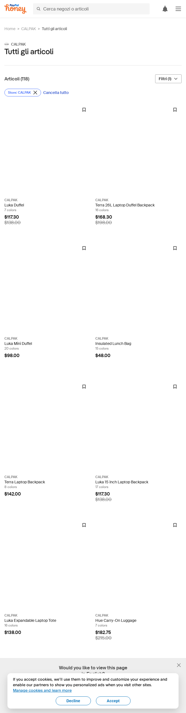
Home (9, 29)
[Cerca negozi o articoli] (91, 8)
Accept (113, 701)
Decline (73, 701)
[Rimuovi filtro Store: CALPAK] (22, 92)
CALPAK (28, 29)
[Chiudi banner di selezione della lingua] (179, 665)
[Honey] (15, 9)
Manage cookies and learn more (42, 690)
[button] (178, 9)
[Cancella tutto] (56, 92)
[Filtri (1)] (168, 78)
